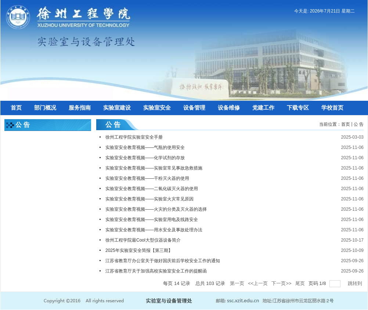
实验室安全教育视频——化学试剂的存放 (145, 157)
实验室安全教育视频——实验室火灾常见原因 (149, 199)
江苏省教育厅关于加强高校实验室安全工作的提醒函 (156, 271)
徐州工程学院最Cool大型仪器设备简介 (143, 240)
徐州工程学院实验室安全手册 (134, 137)
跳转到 (356, 283)
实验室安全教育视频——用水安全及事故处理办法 (153, 229)
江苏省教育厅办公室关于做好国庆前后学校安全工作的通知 (162, 260)
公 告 (359, 124)
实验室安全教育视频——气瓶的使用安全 (145, 147)
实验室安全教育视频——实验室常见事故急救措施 (153, 168)
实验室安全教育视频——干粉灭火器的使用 (147, 178)
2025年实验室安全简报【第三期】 (139, 250)
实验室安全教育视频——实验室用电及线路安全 (151, 219)
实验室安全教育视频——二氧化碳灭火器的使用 (151, 188)
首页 (345, 124)
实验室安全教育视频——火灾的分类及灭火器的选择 (156, 209)
